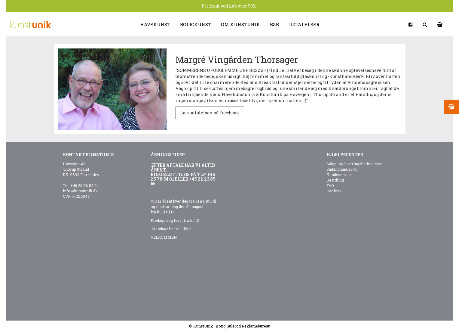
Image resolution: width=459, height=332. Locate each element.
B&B (274, 24)
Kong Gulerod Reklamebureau (243, 326)
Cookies (333, 190)
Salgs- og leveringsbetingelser (354, 163)
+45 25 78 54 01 (84, 185)
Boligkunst (195, 24)
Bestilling (335, 180)
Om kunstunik (240, 24)
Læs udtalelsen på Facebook (209, 113)
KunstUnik (203, 326)
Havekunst (155, 24)
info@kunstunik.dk (80, 190)
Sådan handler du (341, 169)
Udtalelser (304, 24)
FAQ (330, 185)
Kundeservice (339, 174)
